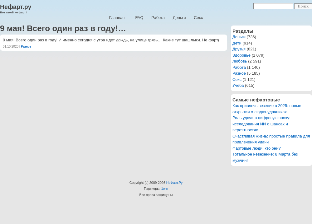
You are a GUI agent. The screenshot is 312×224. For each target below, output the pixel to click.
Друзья (239, 49)
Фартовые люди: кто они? (256, 148)
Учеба (238, 85)
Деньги (179, 17)
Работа (158, 17)
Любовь (239, 61)
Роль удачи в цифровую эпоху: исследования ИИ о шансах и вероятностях (261, 123)
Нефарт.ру (15, 6)
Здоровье (241, 55)
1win (164, 188)
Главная (116, 17)
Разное (26, 46)
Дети (236, 43)
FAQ (139, 17)
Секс (198, 17)
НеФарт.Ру (174, 182)
